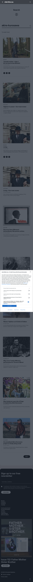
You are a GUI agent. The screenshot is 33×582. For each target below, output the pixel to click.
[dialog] (16, 291)
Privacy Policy (22, 309)
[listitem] (16, 288)
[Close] (31, 272)
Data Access (16, 309)
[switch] (29, 290)
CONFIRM (9, 305)
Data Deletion (10, 309)
